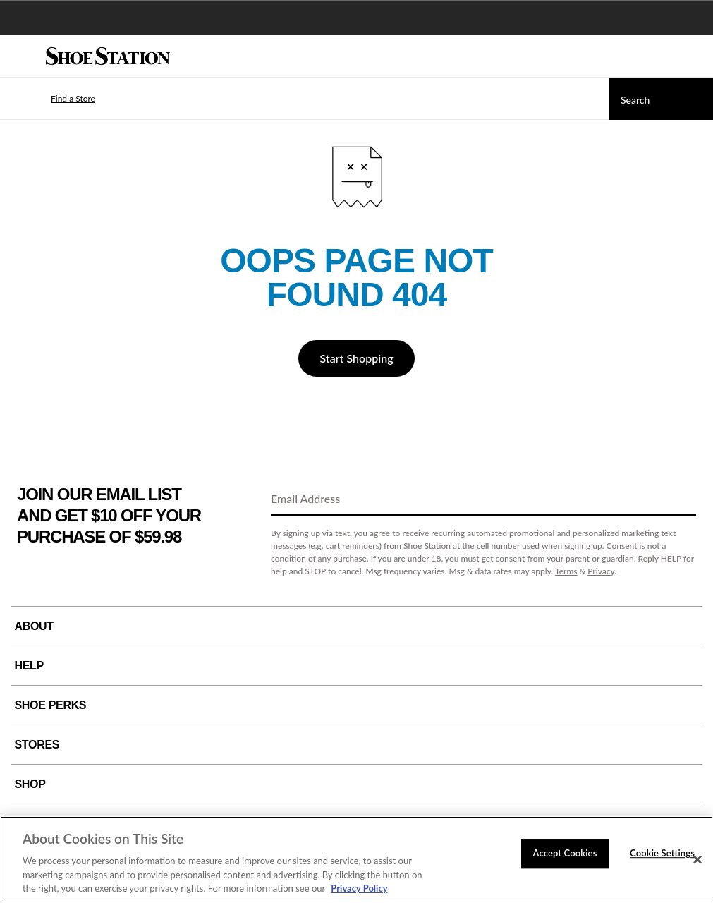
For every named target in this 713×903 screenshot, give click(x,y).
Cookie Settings (662, 853)
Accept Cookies (565, 853)
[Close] (697, 859)
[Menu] (21, 56)
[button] (52, 98)
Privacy (600, 571)
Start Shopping (356, 358)
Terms (566, 571)
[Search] (661, 99)
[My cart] (694, 56)
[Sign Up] (680, 499)
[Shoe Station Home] (108, 56)
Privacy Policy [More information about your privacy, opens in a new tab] (359, 888)
